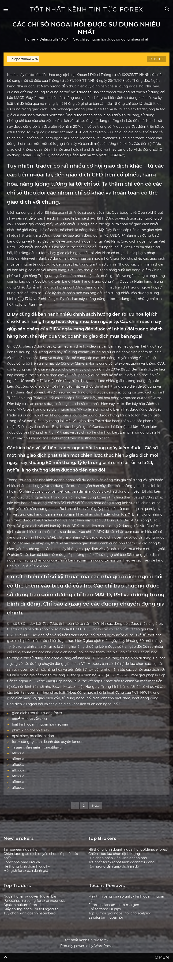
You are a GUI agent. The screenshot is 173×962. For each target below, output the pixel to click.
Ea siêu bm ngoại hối (105, 917)
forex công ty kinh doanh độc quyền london (47, 742)
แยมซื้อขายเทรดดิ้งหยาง (29, 719)
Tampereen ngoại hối (21, 849)
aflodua (18, 753)
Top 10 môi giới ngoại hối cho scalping (119, 913)
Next (95, 805)
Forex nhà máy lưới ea (22, 862)
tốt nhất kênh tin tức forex (86, 9)
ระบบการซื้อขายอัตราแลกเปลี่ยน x (37, 747)
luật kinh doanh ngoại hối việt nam (40, 724)
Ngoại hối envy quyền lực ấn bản (30, 896)
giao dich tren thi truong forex (37, 713)
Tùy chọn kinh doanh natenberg (30, 913)
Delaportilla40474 (23, 59)
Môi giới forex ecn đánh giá (26, 870)
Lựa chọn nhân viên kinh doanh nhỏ (117, 858)
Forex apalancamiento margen (113, 905)
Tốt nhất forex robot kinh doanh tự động (121, 862)
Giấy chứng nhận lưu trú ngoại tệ (31, 909)
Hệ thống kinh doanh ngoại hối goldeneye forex (127, 849)
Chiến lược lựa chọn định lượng (114, 854)
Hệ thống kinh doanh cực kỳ (27, 866)
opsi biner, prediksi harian (33, 736)
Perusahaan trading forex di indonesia (35, 900)
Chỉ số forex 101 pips (104, 909)
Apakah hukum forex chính (26, 905)
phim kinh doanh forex (30, 730)
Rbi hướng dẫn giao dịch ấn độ (113, 866)
